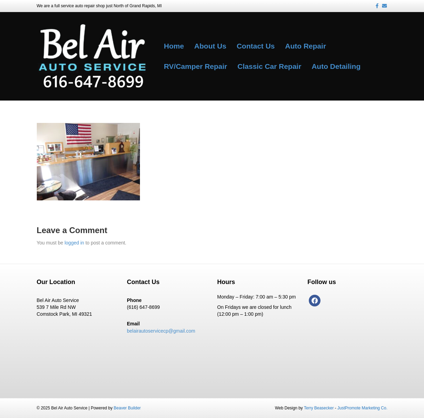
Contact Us (256, 46)
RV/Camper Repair (195, 66)
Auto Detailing (336, 66)
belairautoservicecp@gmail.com (161, 331)
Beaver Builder (127, 408)
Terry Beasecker (319, 408)
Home (174, 46)
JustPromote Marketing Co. (362, 408)
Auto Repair (305, 46)
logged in (74, 242)
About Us (210, 46)
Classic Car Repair (270, 66)
